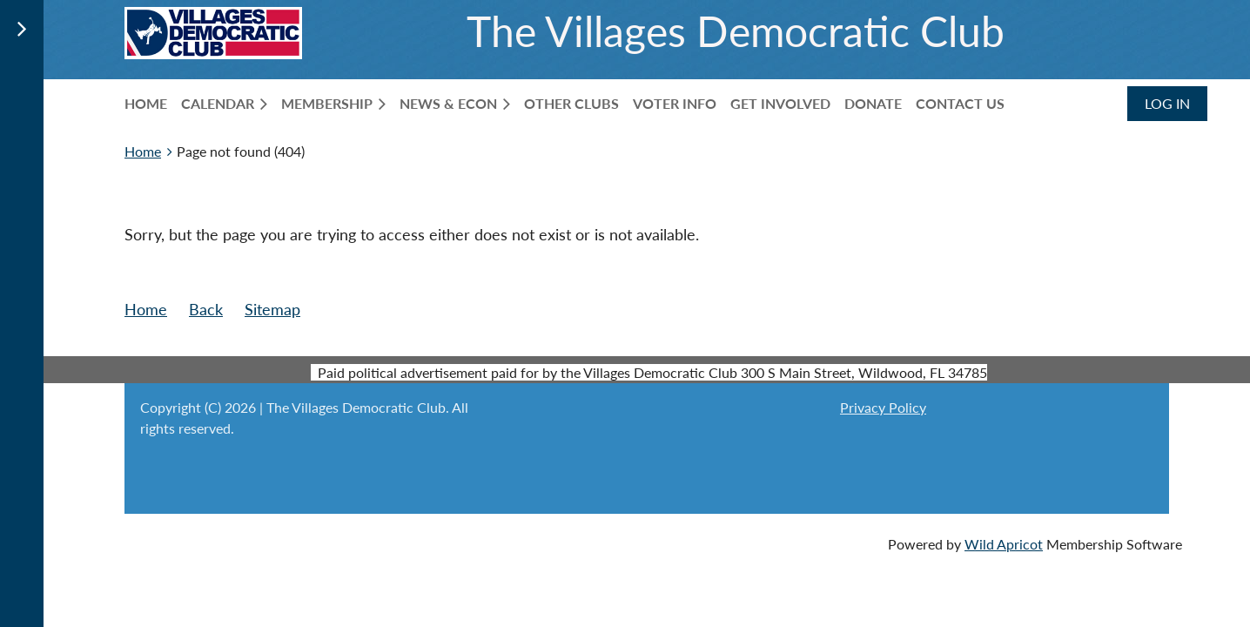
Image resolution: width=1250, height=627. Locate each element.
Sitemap (272, 309)
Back (206, 309)
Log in (1167, 103)
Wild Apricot (1003, 544)
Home (142, 151)
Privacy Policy (883, 407)
